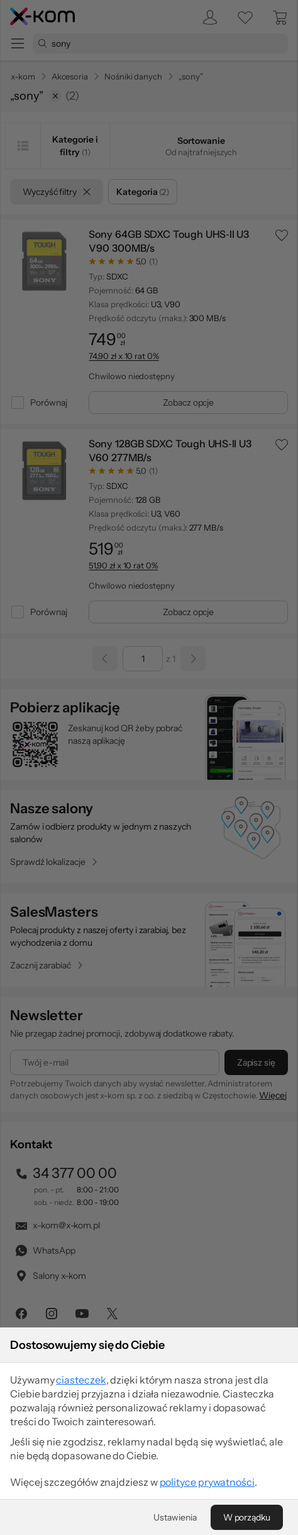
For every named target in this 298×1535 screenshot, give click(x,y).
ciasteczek (81, 1459)
